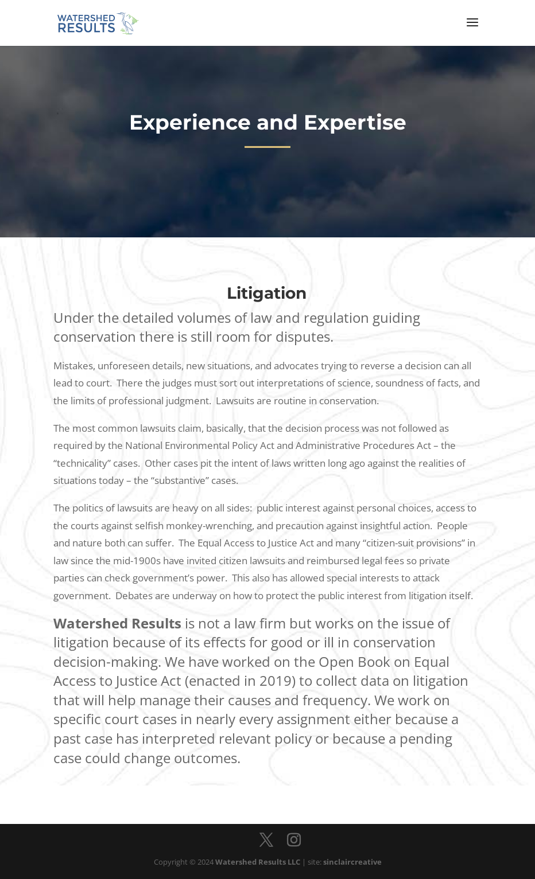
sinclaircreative (352, 862)
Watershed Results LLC (257, 862)
